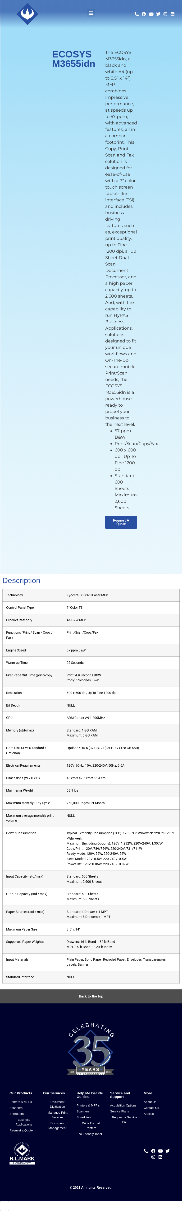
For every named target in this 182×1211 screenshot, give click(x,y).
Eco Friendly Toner (89, 1134)
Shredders (16, 1114)
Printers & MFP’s (88, 1105)
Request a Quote (21, 1130)
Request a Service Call (124, 1120)
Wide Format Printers (91, 1125)
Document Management (57, 1125)
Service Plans (119, 1111)
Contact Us (151, 1108)
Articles (149, 1114)
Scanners (16, 1108)
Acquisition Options (123, 1105)
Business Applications (24, 1122)
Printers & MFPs (20, 1102)
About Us (150, 1102)
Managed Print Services (57, 1115)
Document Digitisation (57, 1104)
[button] (91, 13)
